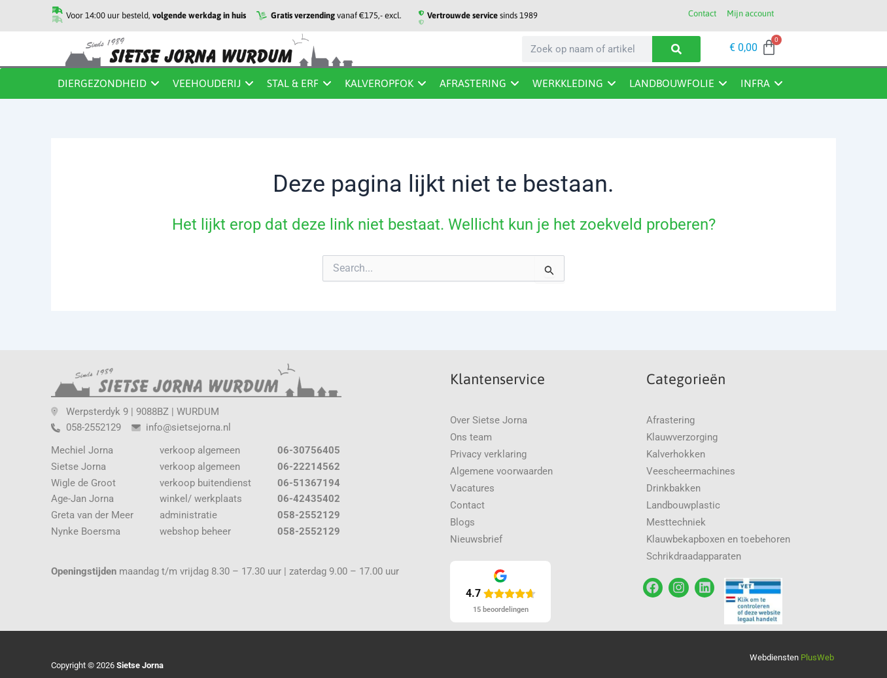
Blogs (462, 522)
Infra (755, 83)
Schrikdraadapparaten (693, 556)
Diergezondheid (102, 83)
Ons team (471, 437)
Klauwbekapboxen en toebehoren (718, 539)
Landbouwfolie (671, 83)
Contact (467, 505)
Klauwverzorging (682, 437)
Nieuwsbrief (476, 539)
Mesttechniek (676, 522)
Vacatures (472, 488)
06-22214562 (308, 467)
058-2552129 (308, 515)
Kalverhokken (675, 454)
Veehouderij (207, 83)
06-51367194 (308, 483)
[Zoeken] (676, 49)
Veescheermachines (690, 471)
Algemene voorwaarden (501, 471)
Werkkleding (567, 83)
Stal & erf (293, 83)
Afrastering (473, 83)
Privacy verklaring (488, 454)
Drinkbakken (673, 488)
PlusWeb (818, 657)
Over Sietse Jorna (488, 420)
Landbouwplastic (683, 505)
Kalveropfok (379, 83)
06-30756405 (308, 450)
